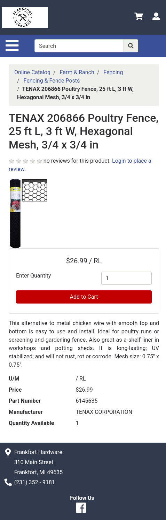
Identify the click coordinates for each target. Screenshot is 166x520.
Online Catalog (32, 72)
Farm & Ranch (77, 72)
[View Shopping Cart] (138, 17)
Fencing (113, 72)
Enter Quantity (33, 275)
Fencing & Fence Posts (52, 80)
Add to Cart (84, 296)
